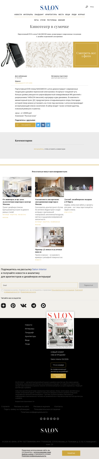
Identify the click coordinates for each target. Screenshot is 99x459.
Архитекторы (51, 15)
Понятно (71, 453)
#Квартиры (13, 214)
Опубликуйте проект (58, 376)
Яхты (36, 20)
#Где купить (68, 212)
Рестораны (52, 20)
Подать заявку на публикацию (16, 409)
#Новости (38, 260)
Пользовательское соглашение (47, 409)
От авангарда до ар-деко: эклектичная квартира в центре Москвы (17, 201)
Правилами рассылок (28, 292)
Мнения (61, 20)
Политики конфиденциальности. (34, 456)
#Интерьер (6, 214)
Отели (42, 20)
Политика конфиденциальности (34, 412)
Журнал (81, 15)
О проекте (5, 406)
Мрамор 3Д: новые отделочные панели (48, 250)
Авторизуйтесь (39, 149)
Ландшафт (39, 15)
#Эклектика (22, 214)
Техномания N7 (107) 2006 (23, 83)
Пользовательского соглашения (63, 290)
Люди (74, 15)
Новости (18, 15)
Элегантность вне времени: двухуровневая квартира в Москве (47, 201)
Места (61, 15)
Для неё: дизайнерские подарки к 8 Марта (78, 200)
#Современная (55, 222)
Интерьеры (28, 15)
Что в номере (58, 365)
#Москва (5, 217)
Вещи (67, 15)
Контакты (58, 406)
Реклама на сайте (21, 406)
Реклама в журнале (41, 406)
